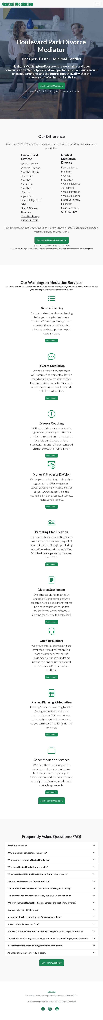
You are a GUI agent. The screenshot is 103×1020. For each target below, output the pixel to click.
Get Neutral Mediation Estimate (51, 240)
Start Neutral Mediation (52, 85)
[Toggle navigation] (97, 3)
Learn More (51, 340)
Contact (51, 991)
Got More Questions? (52, 962)
